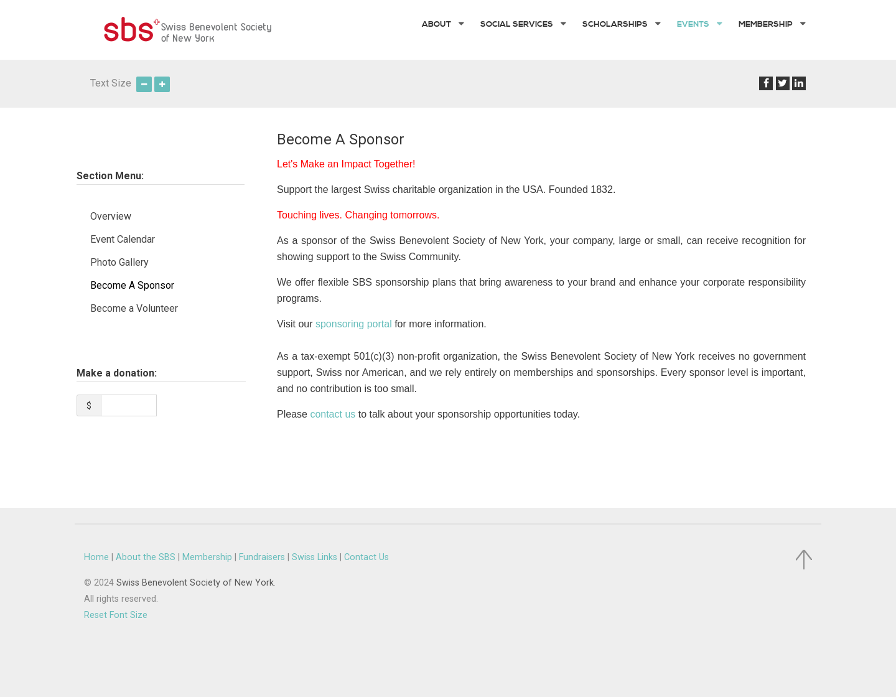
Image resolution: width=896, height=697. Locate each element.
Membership (207, 550)
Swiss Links (314, 550)
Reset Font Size (115, 607)
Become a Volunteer (134, 301)
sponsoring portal (353, 317)
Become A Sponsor (132, 278)
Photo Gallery (119, 255)
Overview (110, 209)
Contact (366, 550)
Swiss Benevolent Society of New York (195, 575)
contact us (332, 407)
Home (96, 550)
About (145, 550)
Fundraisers (262, 550)
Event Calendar (122, 232)
